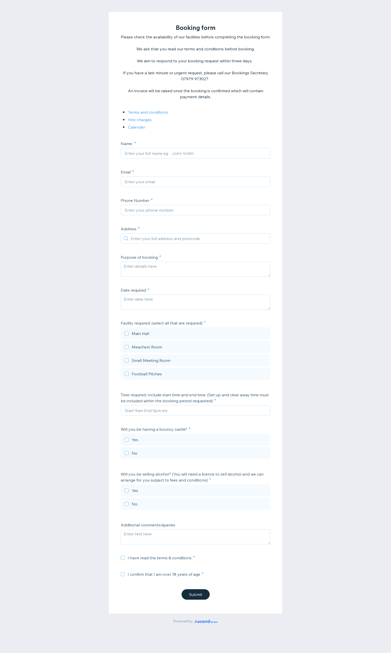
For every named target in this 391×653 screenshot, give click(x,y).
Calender (136, 127)
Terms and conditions (148, 112)
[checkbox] (195, 334)
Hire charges (140, 119)
